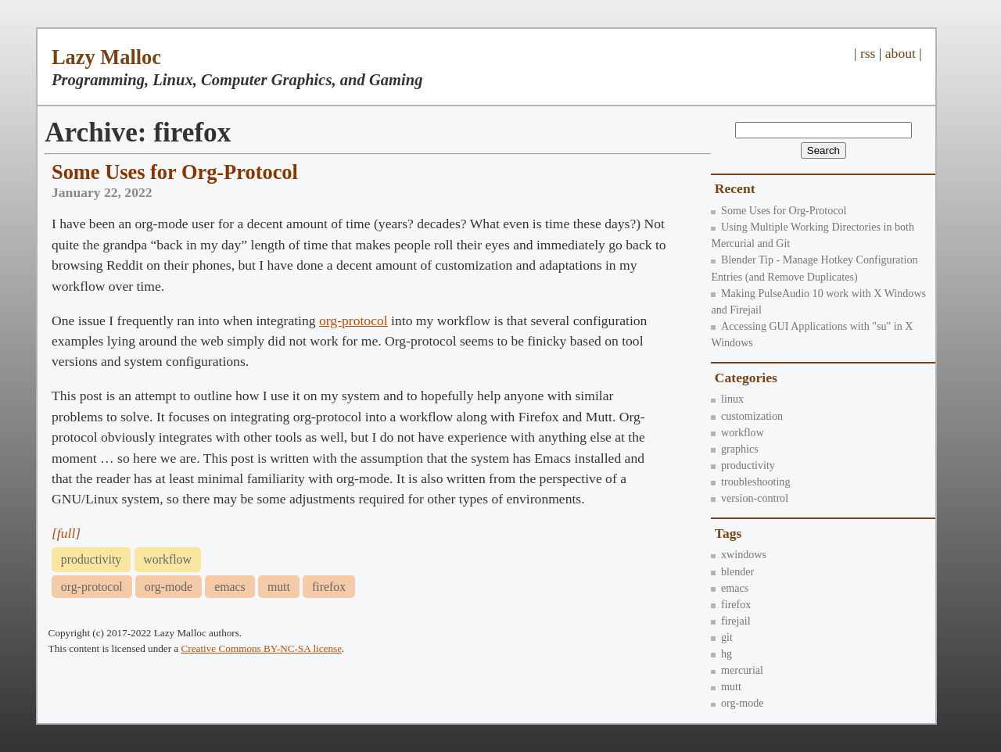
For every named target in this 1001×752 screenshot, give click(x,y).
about (900, 53)
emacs (729, 588)
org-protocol (353, 320)
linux (727, 398)
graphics (734, 448)
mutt (726, 686)
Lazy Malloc (106, 57)
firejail (730, 620)
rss (868, 53)
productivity (742, 465)
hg (721, 653)
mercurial (737, 670)
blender (732, 571)
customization (747, 416)
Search (823, 150)
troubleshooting (750, 481)
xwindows (738, 554)
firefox (731, 604)
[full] (66, 533)
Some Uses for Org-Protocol (778, 210)
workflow (737, 432)
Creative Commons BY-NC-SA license (262, 648)
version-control (749, 498)
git (722, 637)
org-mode (737, 702)
